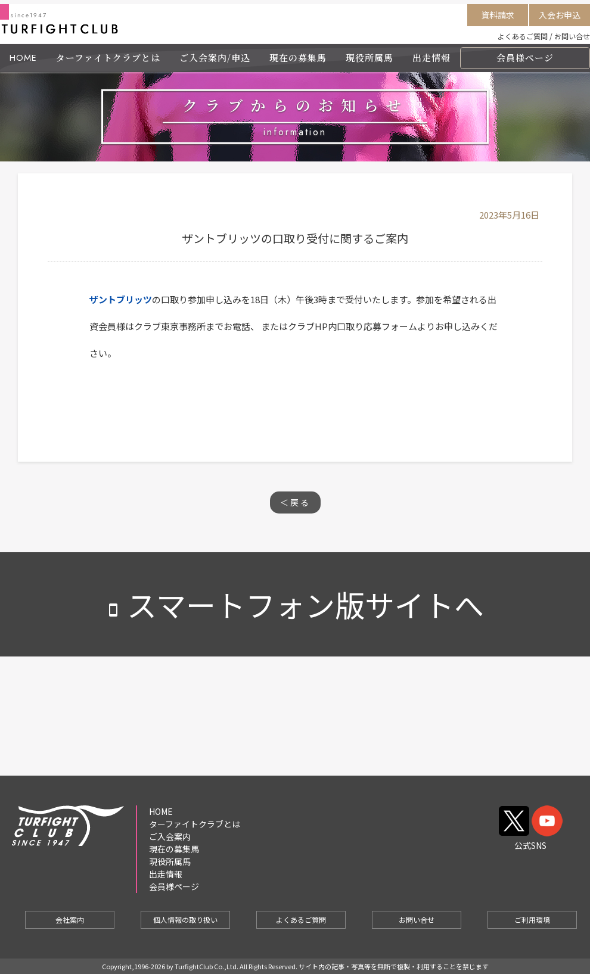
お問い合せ (572, 36)
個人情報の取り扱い (185, 919)
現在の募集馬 (298, 57)
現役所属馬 (369, 57)
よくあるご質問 (523, 36)
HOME (23, 57)
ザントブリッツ (120, 299)
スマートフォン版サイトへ (295, 604)
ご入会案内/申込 (214, 57)
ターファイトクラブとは (108, 57)
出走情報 (431, 57)
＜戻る (295, 502)
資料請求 (497, 15)
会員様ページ (525, 57)
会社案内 (69, 919)
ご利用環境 (532, 919)
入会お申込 (559, 15)
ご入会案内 (170, 836)
